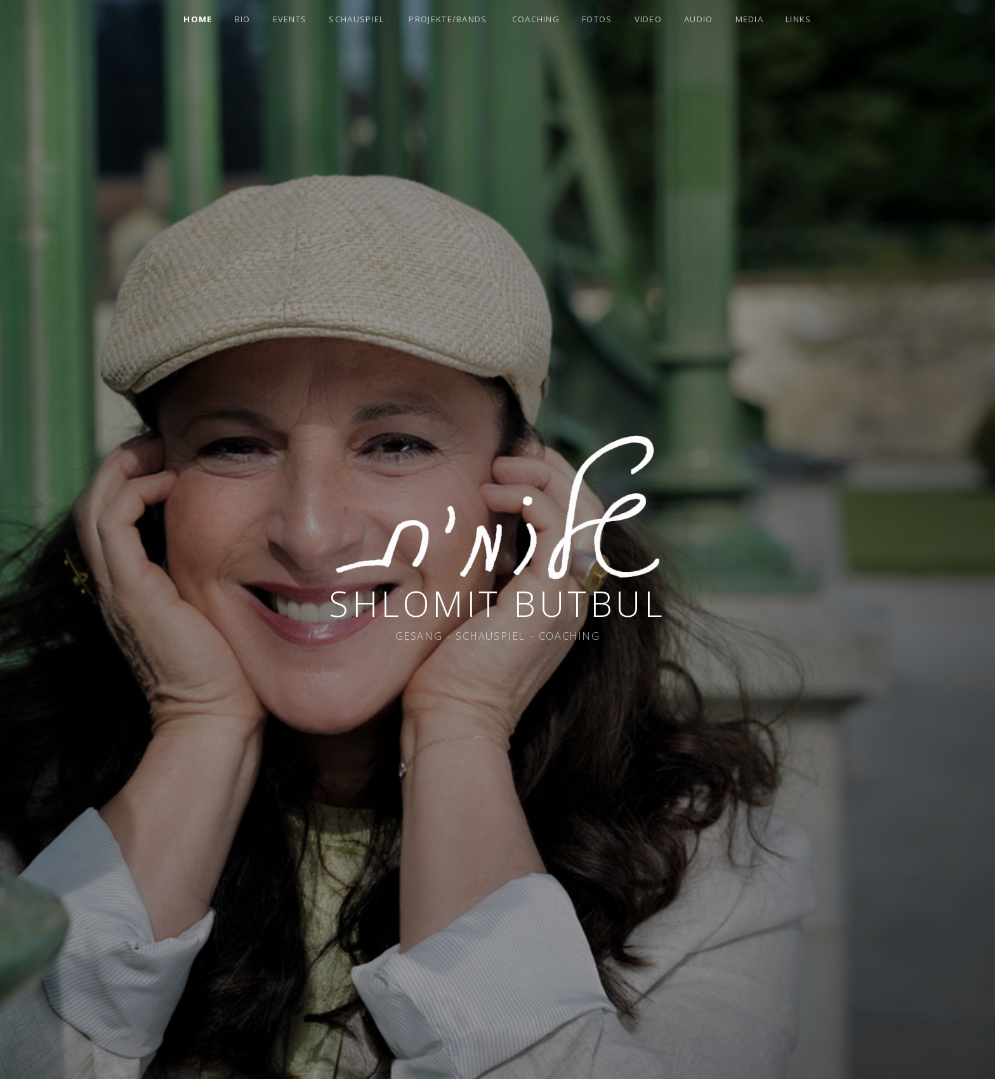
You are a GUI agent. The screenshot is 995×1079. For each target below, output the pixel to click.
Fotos (597, 19)
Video (648, 19)
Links (799, 19)
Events (290, 19)
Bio (243, 19)
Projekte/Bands (448, 19)
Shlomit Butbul (497, 603)
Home (197, 19)
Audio (698, 19)
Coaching (536, 19)
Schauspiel (356, 19)
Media (749, 19)
